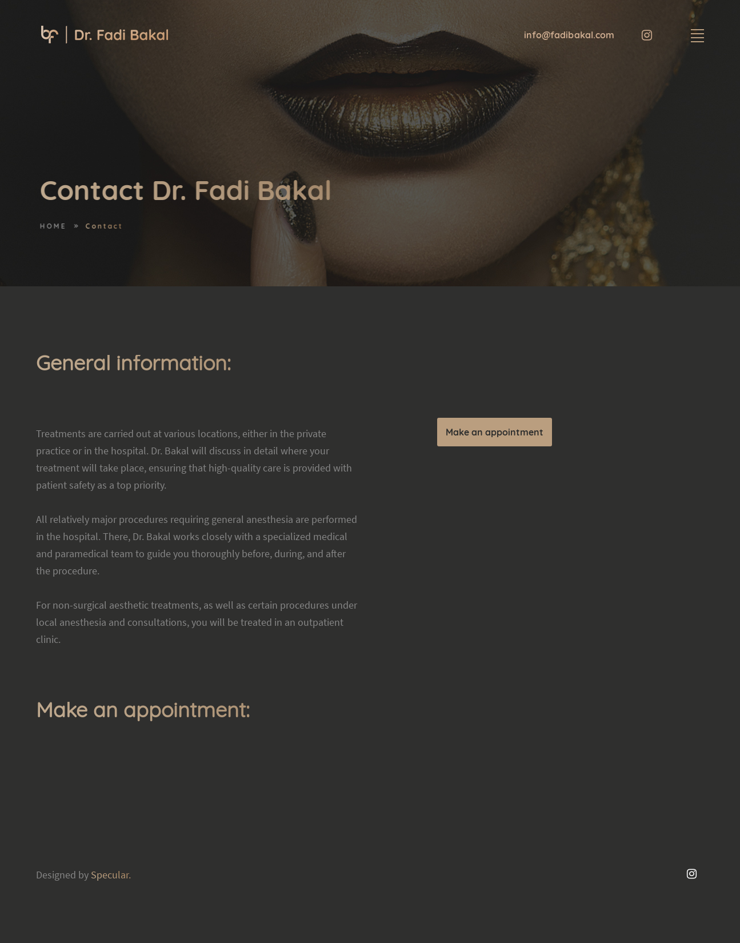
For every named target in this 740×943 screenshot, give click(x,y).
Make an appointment (494, 432)
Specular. (111, 874)
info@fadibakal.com (569, 35)
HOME (62, 226)
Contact (114, 226)
